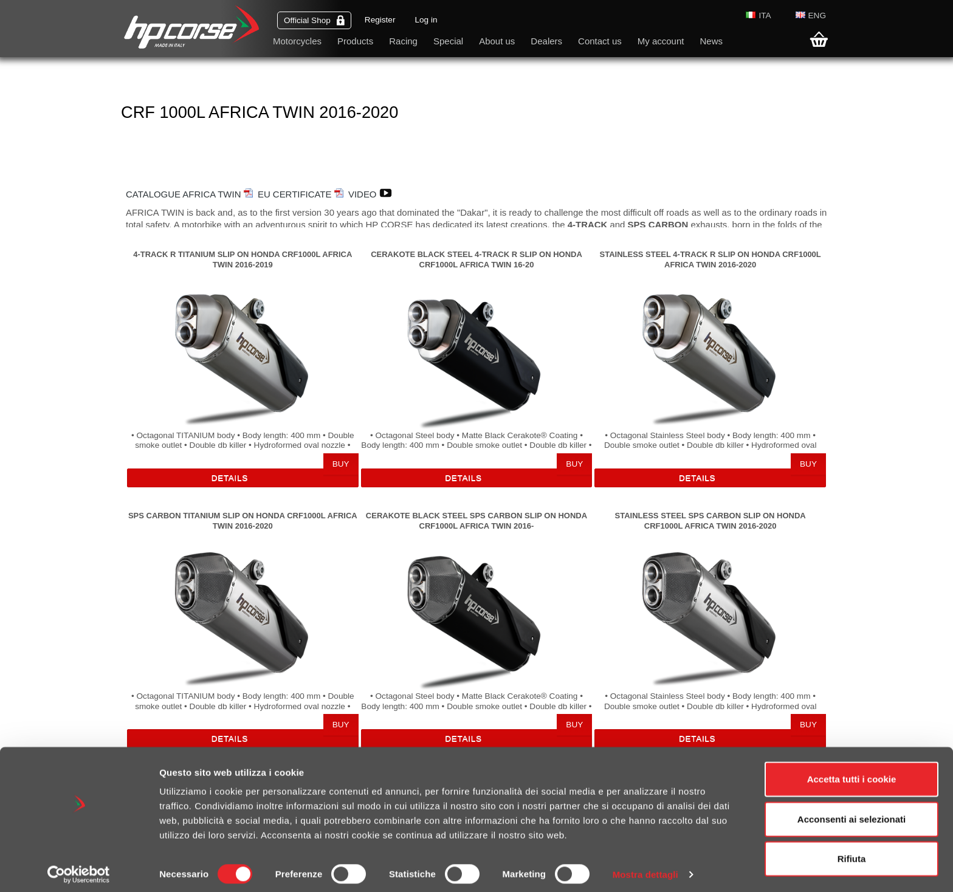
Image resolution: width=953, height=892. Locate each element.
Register (380, 19)
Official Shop (314, 20)
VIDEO (372, 194)
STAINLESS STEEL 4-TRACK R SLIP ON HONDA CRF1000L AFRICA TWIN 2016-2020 (710, 259)
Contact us (600, 41)
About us (497, 41)
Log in (426, 19)
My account (661, 41)
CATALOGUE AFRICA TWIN (189, 194)
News (711, 41)
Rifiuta (852, 852)
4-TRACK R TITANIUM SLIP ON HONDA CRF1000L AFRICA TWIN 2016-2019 (242, 259)
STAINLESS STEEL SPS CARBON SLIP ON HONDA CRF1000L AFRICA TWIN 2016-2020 (710, 520)
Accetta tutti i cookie (851, 772)
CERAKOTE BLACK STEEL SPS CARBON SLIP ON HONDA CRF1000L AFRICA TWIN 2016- (476, 520)
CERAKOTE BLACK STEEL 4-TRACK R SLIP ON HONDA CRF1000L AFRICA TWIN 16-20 (476, 259)
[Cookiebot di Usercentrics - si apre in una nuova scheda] (79, 868)
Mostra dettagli (645, 868)
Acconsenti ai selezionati (851, 813)
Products (355, 41)
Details (230, 477)
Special (448, 41)
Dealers (546, 41)
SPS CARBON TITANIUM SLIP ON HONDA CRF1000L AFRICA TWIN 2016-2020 (242, 520)
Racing (403, 41)
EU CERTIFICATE (300, 194)
